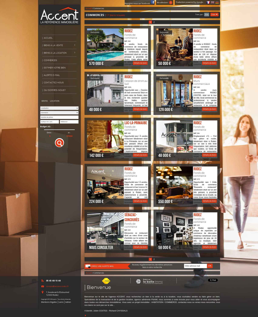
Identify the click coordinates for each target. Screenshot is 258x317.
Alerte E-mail (52, 75)
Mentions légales (49, 302)
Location (54, 101)
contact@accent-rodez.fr (57, 286)
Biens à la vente (53, 45)
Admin (68, 302)
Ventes (44, 101)
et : (69, 132)
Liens (61, 302)
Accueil (48, 38)
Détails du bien (117, 47)
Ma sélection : (164, 2)
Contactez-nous (54, 82)
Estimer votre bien (55, 67)
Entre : (49, 132)
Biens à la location (55, 53)
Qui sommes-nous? (55, 90)
